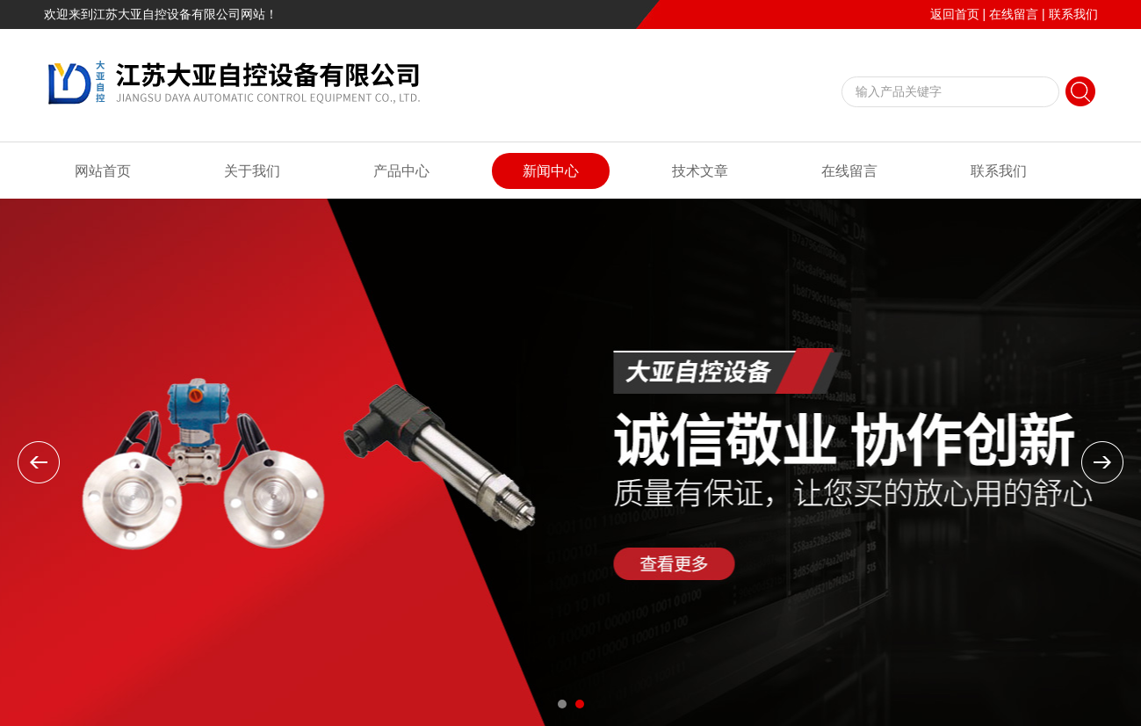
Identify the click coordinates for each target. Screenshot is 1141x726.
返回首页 (954, 14)
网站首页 (103, 170)
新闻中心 (551, 170)
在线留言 (1013, 14)
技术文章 (700, 170)
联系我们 (1073, 14)
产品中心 (401, 170)
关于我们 (252, 170)
